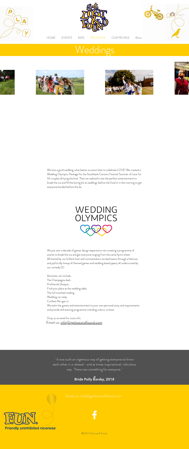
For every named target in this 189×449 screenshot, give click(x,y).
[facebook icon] (94, 415)
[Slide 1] (94, 377)
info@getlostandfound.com (81, 322)
